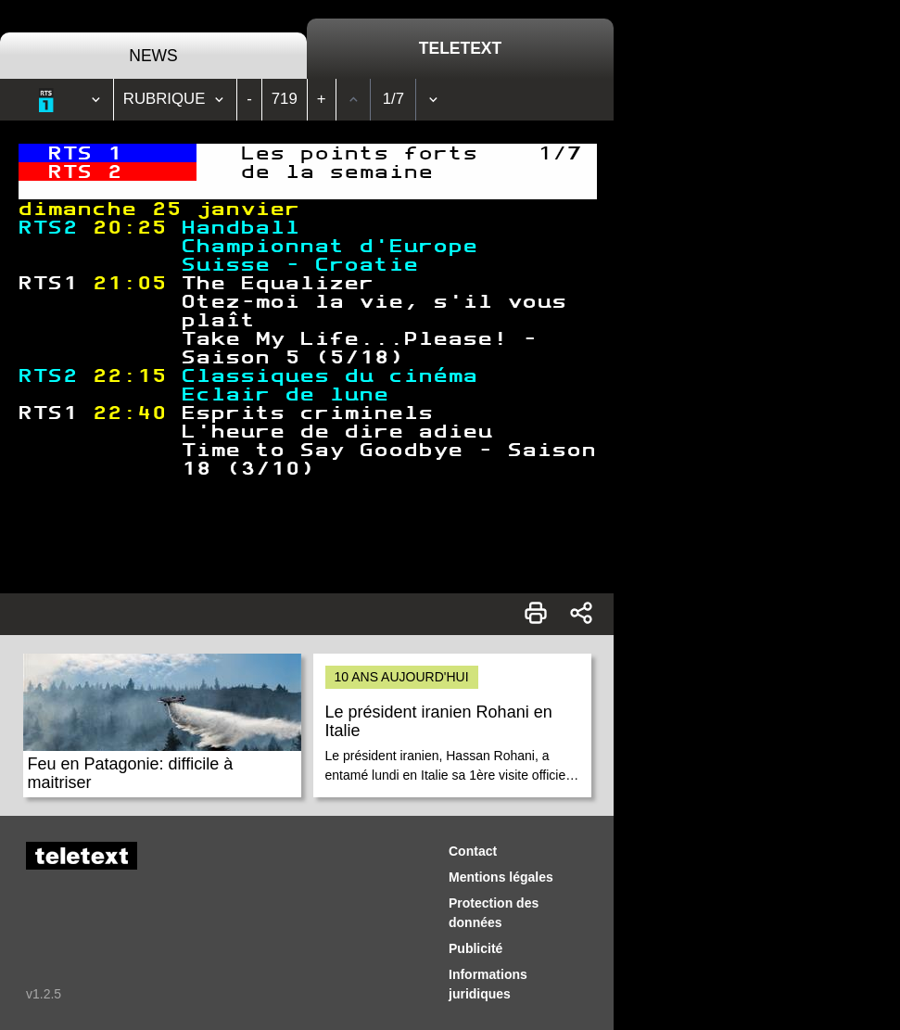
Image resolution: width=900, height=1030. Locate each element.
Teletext (460, 48)
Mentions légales (501, 877)
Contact (473, 851)
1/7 (393, 99)
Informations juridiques (488, 984)
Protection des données (494, 913)
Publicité (475, 948)
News (153, 55)
